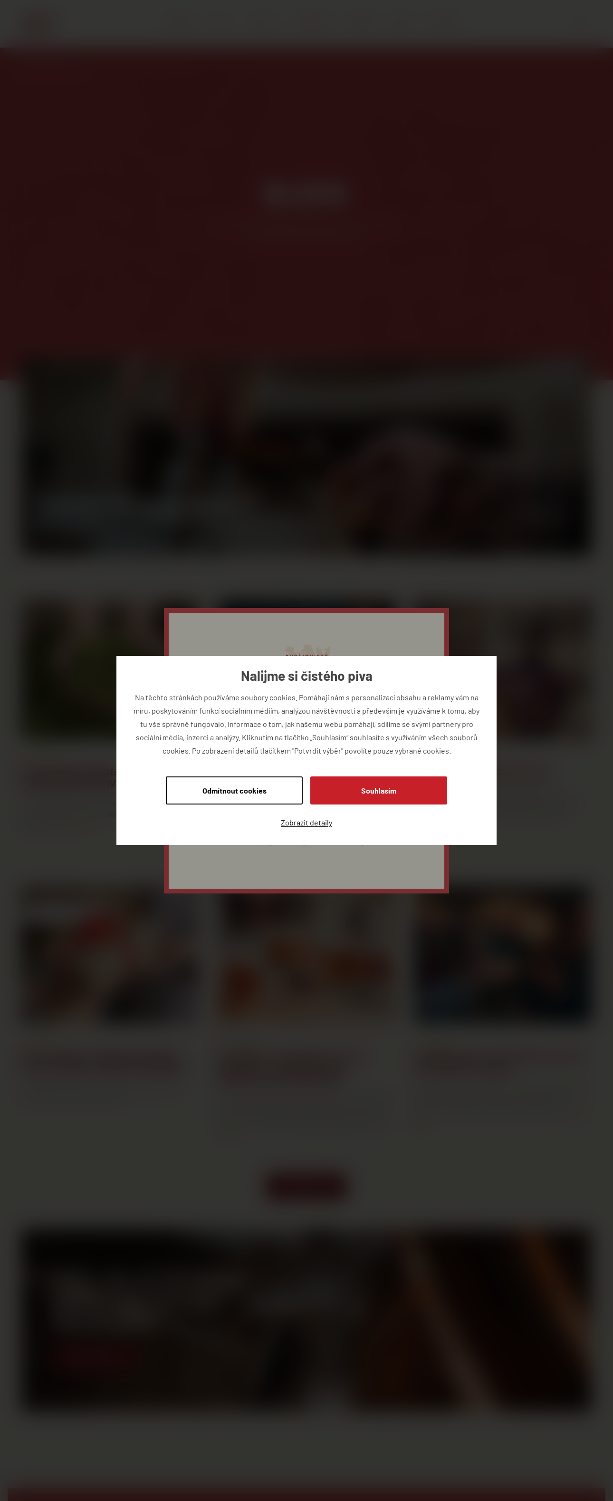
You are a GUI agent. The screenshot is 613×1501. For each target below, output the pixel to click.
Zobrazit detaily (306, 822)
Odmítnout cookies (234, 790)
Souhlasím (378, 790)
